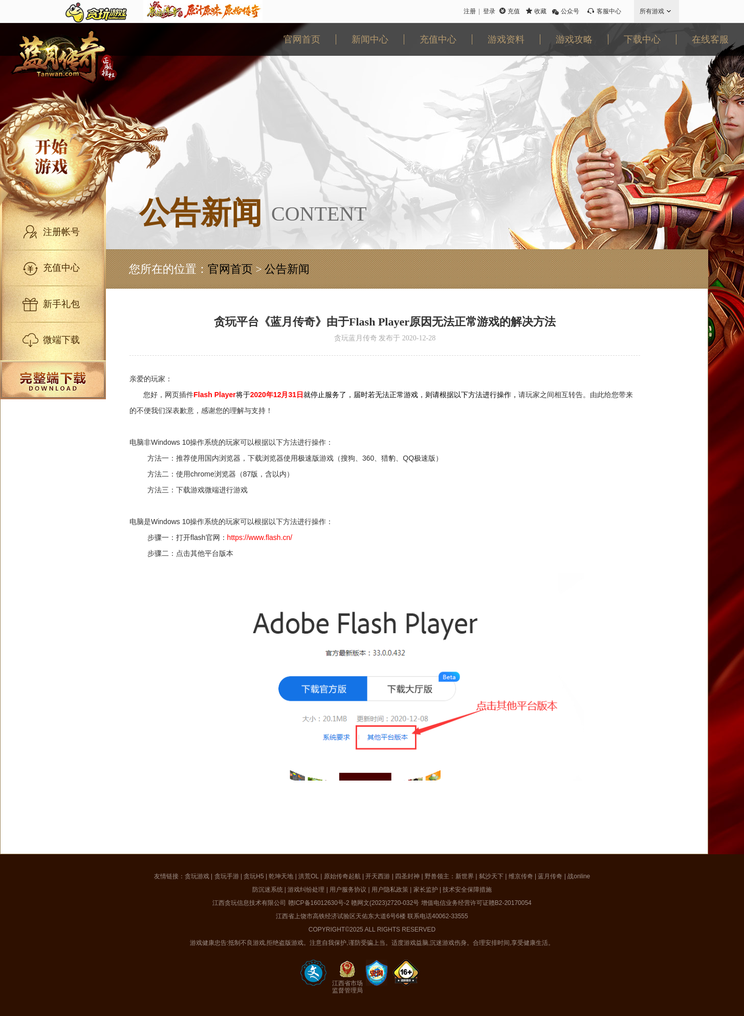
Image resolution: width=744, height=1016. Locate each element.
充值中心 (438, 39)
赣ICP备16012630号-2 (318, 902)
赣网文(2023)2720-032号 (385, 902)
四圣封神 (407, 876)
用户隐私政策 (389, 889)
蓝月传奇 (550, 876)
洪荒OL (308, 876)
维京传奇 (521, 876)
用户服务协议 (348, 889)
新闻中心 (370, 39)
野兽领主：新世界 (449, 876)
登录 (489, 11)
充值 (514, 11)
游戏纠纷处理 (306, 889)
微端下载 (61, 340)
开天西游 (377, 876)
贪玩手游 (226, 876)
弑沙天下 (491, 876)
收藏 (540, 11)
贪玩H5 (254, 876)
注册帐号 (61, 232)
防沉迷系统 (267, 889)
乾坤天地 (281, 876)
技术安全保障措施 (467, 889)
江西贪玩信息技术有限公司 (249, 902)
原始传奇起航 (342, 876)
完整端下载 (53, 379)
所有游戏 (652, 11)
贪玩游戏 (197, 876)
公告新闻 (287, 269)
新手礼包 (61, 304)
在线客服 (710, 39)
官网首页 (301, 39)
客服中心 (609, 11)
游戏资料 (506, 39)
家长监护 (425, 889)
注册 (470, 11)
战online (578, 876)
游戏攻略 (574, 39)
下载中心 (642, 39)
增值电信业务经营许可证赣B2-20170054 (476, 902)
